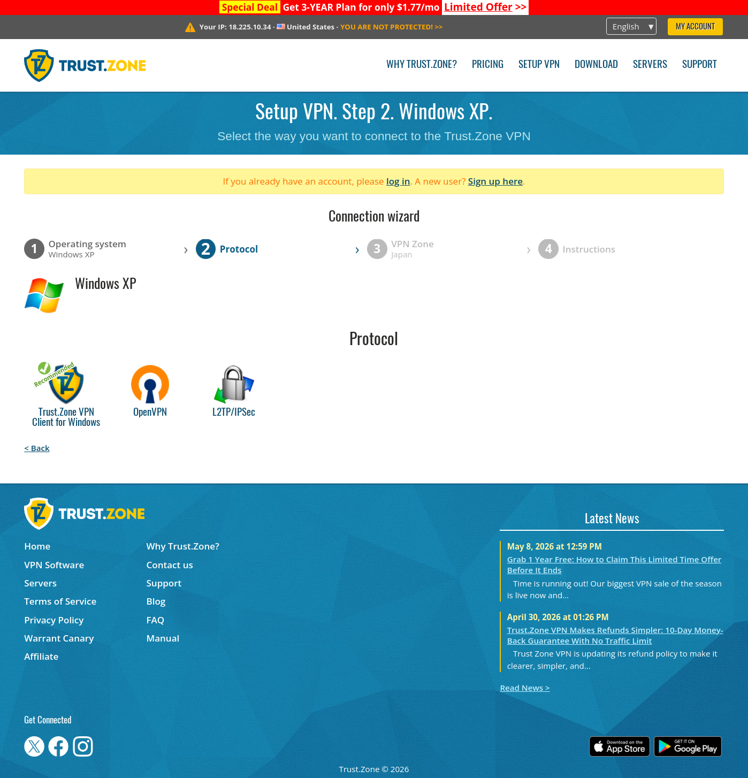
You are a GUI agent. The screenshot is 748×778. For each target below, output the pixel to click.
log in (398, 181)
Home (37, 546)
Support (699, 65)
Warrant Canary (59, 638)
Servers (650, 65)
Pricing (487, 65)
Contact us (170, 565)
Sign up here (495, 181)
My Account (695, 27)
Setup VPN (539, 65)
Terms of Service (60, 601)
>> (485, 7)
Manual (163, 638)
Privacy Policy (53, 620)
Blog (156, 601)
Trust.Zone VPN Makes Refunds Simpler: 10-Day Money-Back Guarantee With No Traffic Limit (615, 635)
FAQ (156, 620)
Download (596, 65)
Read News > (524, 687)
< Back (36, 448)
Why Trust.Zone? (421, 65)
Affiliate (41, 656)
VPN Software (54, 565)
